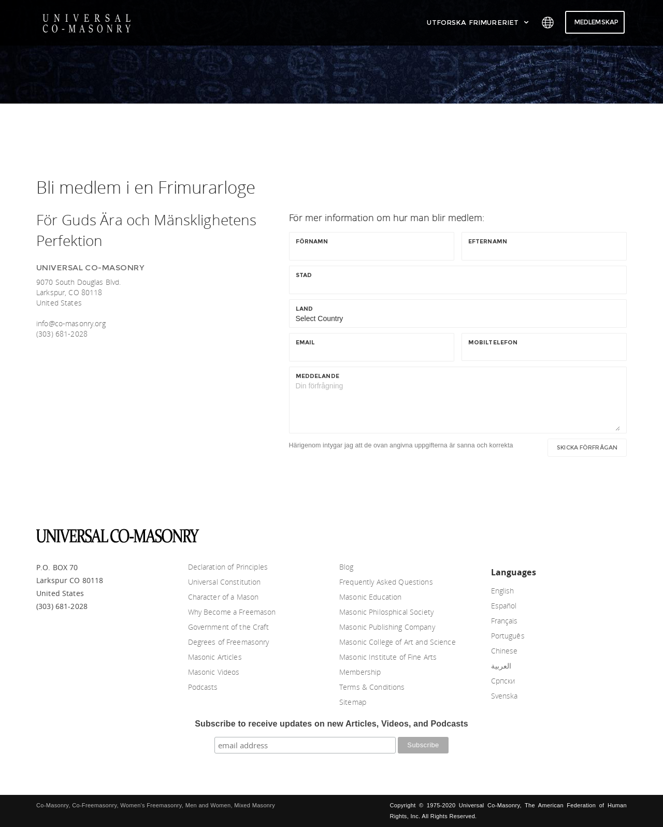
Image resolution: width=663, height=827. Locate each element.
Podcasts (203, 687)
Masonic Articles (215, 657)
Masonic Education (370, 597)
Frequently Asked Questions (386, 582)
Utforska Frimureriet (478, 22)
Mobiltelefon (493, 342)
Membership (360, 672)
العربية (501, 666)
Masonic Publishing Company (387, 627)
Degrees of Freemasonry (228, 642)
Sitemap (352, 702)
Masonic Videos (214, 672)
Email (308, 342)
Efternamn (490, 241)
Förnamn (314, 241)
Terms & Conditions (372, 687)
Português (508, 636)
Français (504, 621)
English (502, 591)
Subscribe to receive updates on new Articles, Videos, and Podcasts (331, 723)
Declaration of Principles (228, 567)
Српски (503, 681)
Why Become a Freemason (232, 612)
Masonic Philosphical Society (386, 612)
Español (504, 606)
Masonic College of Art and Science (397, 642)
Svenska (504, 696)
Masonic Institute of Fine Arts (388, 657)
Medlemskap (596, 22)
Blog (346, 567)
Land (307, 308)
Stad (306, 275)
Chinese (504, 651)
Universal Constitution (224, 582)
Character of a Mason (223, 597)
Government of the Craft (228, 627)
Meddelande (317, 376)
